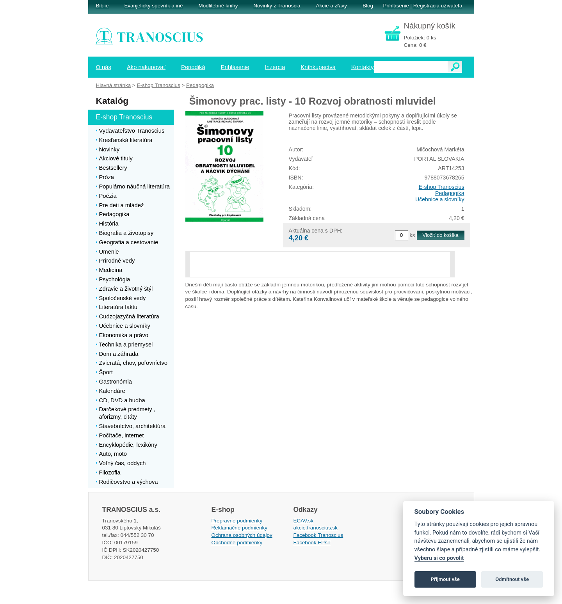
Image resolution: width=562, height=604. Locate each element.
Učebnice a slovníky (439, 199)
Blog (368, 6)
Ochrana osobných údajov (242, 535)
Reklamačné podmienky (239, 528)
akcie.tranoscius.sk (315, 528)
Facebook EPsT (312, 542)
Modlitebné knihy (218, 6)
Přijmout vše (445, 579)
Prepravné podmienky (237, 521)
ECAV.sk (303, 521)
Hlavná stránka (113, 85)
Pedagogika (449, 193)
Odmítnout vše (512, 579)
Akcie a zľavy (331, 6)
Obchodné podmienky (237, 542)
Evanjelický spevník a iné (153, 6)
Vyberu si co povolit (439, 558)
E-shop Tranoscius (441, 187)
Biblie (102, 6)
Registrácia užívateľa (437, 6)
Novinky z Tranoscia (276, 6)
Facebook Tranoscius (318, 535)
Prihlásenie (396, 6)
